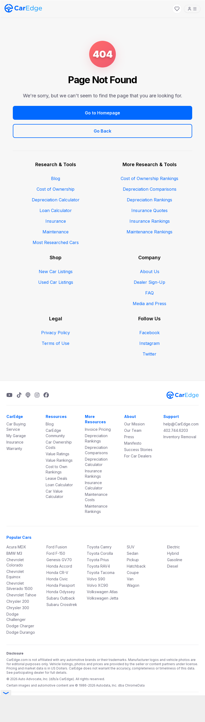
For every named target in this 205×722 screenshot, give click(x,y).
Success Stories (138, 449)
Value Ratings (57, 454)
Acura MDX (16, 547)
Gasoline (174, 559)
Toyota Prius (98, 559)
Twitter (149, 354)
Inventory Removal (179, 436)
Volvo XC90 (97, 585)
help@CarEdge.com (181, 424)
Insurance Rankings (149, 221)
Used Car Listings (55, 282)
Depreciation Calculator (56, 199)
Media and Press (149, 303)
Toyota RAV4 (98, 566)
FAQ (149, 293)
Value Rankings (59, 460)
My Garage (16, 435)
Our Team (132, 430)
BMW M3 (14, 553)
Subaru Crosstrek (61, 604)
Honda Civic (57, 579)
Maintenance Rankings (149, 231)
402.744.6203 (175, 430)
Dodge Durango (20, 632)
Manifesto (132, 443)
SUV (131, 547)
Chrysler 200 (17, 601)
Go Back (102, 131)
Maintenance (55, 231)
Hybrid (173, 553)
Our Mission (134, 424)
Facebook (149, 332)
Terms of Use (55, 343)
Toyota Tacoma (101, 572)
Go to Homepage (102, 112)
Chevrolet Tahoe (21, 595)
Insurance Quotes (149, 210)
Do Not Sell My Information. (139, 698)
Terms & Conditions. (75, 698)
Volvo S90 (96, 579)
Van (130, 579)
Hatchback (136, 566)
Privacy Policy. (104, 698)
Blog (55, 178)
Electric (173, 547)
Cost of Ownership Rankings (149, 178)
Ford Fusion (56, 547)
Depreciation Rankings (149, 199)
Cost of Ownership (55, 189)
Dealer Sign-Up (149, 282)
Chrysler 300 (17, 607)
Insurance (55, 221)
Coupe (133, 572)
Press (129, 436)
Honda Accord (59, 566)
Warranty (14, 448)
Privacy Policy (55, 332)
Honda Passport (60, 585)
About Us (149, 271)
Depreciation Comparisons (149, 189)
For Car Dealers (138, 456)
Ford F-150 (55, 553)
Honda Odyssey (60, 591)
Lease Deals (56, 478)
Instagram (149, 343)
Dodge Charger (20, 626)
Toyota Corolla (100, 553)
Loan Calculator (56, 210)
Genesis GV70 (59, 559)
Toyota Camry (99, 547)
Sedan (132, 553)
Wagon (133, 585)
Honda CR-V (57, 572)
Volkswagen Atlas (102, 591)
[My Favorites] (177, 9)
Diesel (172, 566)
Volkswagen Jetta (102, 598)
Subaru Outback (60, 598)
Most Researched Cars (56, 242)
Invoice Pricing (98, 429)
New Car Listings (56, 271)
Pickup (133, 559)
